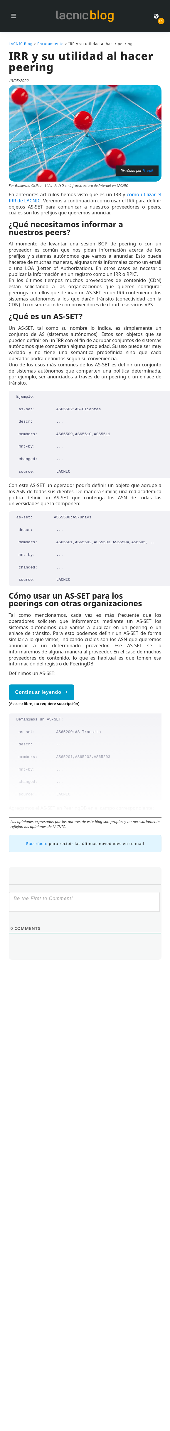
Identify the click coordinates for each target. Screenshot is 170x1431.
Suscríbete (37, 843)
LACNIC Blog (21, 43)
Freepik (148, 170)
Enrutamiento (50, 43)
